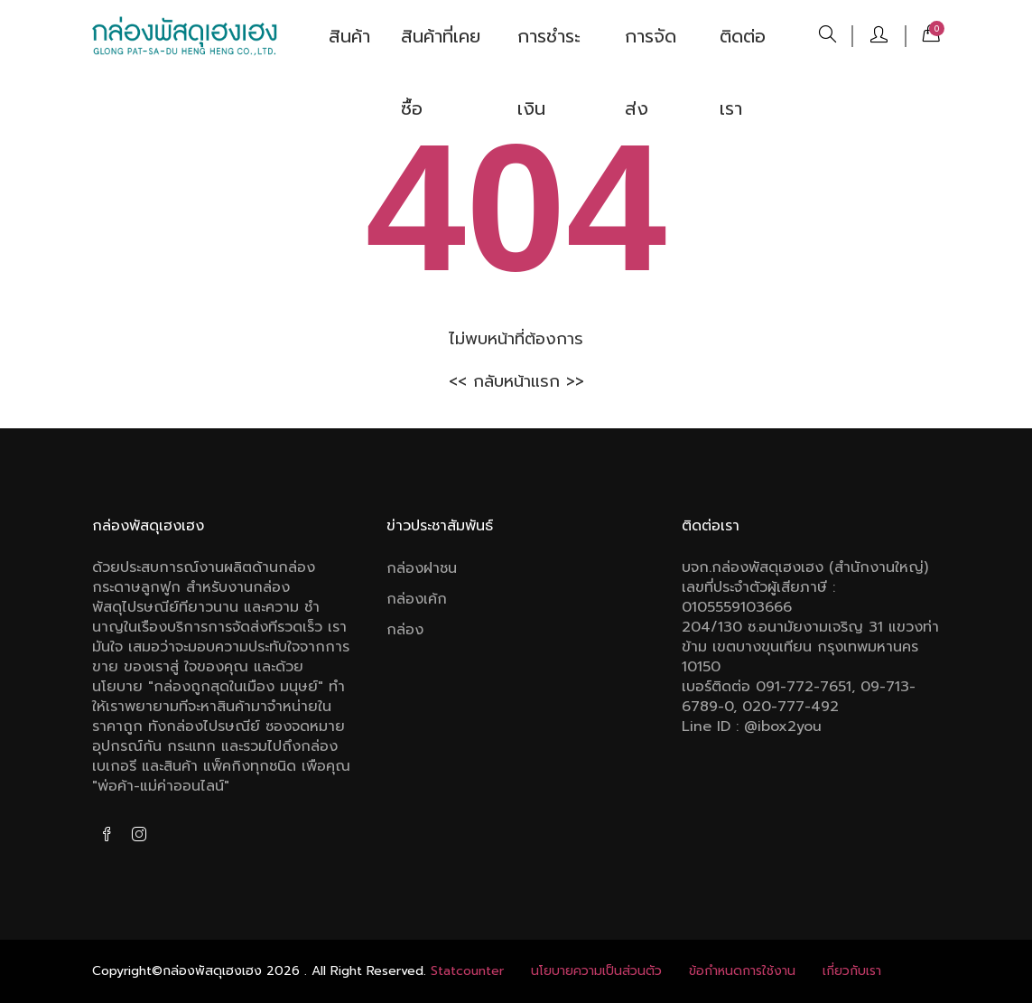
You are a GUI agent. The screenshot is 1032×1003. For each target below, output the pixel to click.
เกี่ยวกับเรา (852, 970)
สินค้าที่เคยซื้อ (440, 47)
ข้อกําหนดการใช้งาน (742, 970)
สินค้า (349, 36)
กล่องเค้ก (416, 599)
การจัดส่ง (650, 47)
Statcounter (467, 970)
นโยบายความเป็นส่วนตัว (596, 970)
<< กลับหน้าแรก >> (516, 381)
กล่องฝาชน (421, 568)
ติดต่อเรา (743, 47)
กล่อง (404, 630)
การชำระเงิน (549, 47)
